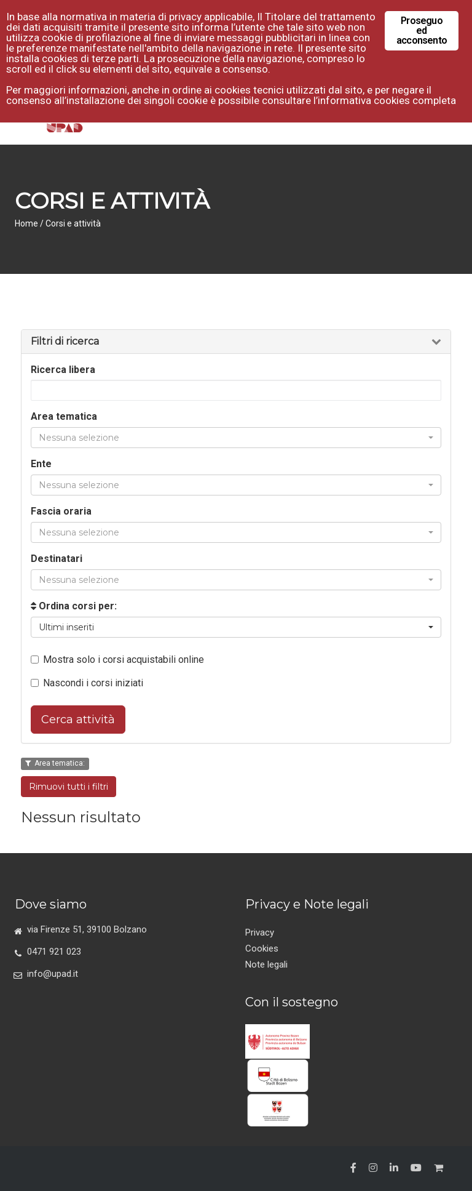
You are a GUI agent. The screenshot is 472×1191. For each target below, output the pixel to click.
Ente (41, 464)
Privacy (259, 932)
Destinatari (56, 558)
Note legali (266, 964)
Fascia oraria (61, 511)
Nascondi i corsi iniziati (87, 683)
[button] (236, 437)
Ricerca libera (63, 369)
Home (26, 223)
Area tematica (64, 416)
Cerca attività (78, 719)
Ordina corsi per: (74, 606)
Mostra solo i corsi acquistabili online (117, 659)
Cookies (261, 948)
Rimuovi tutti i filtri (68, 786)
